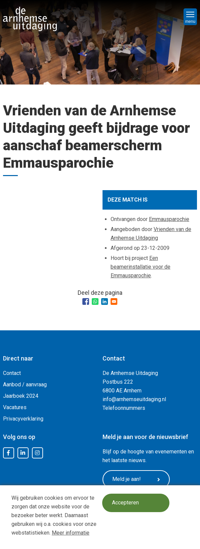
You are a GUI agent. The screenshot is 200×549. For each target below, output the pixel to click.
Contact (12, 373)
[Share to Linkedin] (104, 301)
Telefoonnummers (124, 408)
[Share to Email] (114, 301)
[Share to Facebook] (85, 301)
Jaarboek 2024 (20, 396)
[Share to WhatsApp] (95, 301)
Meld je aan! (136, 479)
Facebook (8, 453)
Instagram (37, 453)
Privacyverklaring (23, 419)
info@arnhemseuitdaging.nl (134, 399)
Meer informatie (70, 533)
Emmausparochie (169, 219)
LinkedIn (23, 453)
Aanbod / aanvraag (25, 384)
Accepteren (125, 503)
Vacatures (15, 407)
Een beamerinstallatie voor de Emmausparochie (140, 267)
